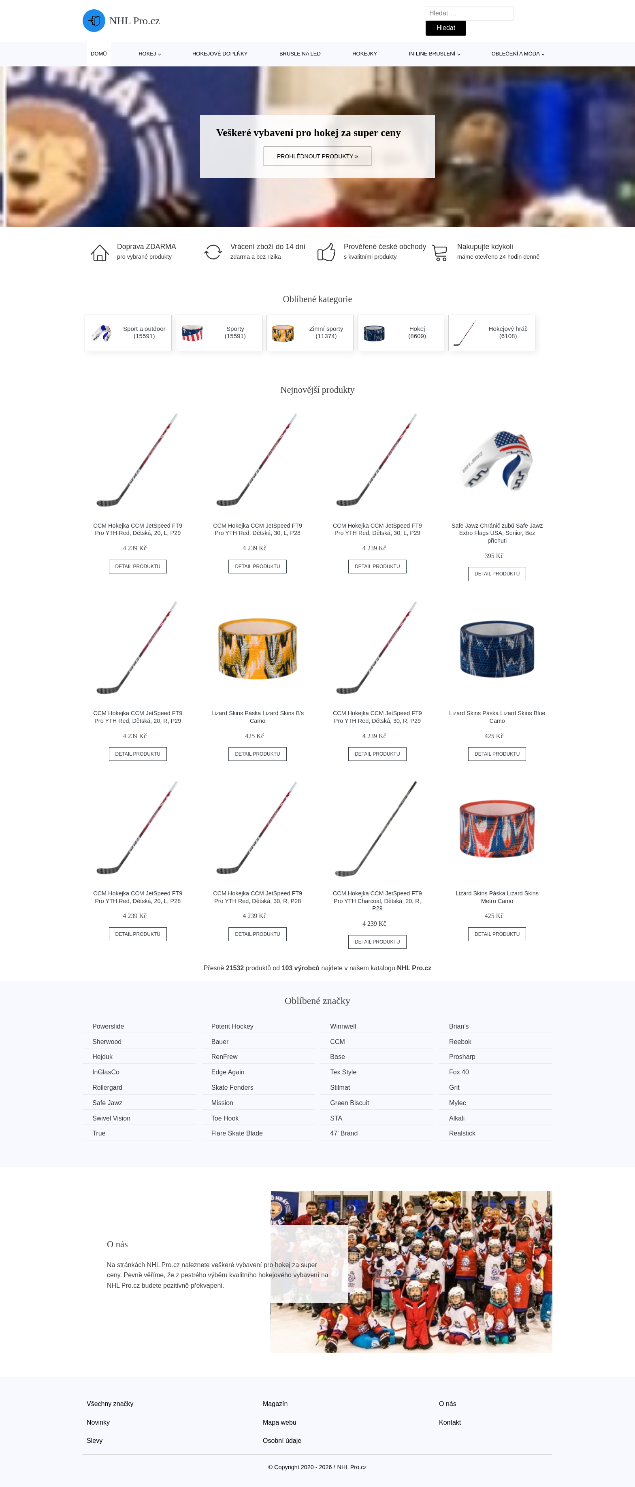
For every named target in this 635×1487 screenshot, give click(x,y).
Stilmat (344, 1087)
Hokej (147, 54)
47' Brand (347, 1132)
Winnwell (347, 1026)
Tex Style (347, 1072)
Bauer (222, 1041)
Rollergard (108, 1087)
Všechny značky (110, 1403)
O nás (447, 1403)
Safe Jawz (108, 1102)
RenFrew (226, 1056)
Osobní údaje (282, 1440)
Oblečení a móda (516, 54)
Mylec (462, 1102)
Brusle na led (300, 54)
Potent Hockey (234, 1026)
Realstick (467, 1132)
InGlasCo (106, 1072)
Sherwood (107, 1041)
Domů (99, 54)
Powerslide (108, 1026)
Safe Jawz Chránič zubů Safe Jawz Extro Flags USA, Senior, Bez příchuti (497, 533)
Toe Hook (227, 1117)
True (99, 1132)
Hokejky (364, 54)
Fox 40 (464, 1072)
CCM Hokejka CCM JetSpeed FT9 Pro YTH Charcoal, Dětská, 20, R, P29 (377, 901)
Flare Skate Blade (239, 1132)
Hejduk (103, 1056)
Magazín (275, 1403)
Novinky (98, 1421)
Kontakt (450, 1421)
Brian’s (464, 1026)
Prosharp (467, 1056)
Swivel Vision (112, 1117)
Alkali (462, 1117)
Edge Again (230, 1072)
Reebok (465, 1041)
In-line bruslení (432, 54)
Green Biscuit (353, 1102)
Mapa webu (279, 1421)
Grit (459, 1087)
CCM (341, 1041)
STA (340, 1117)
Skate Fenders (234, 1087)
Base (341, 1056)
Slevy (94, 1440)
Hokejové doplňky (220, 54)
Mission (224, 1102)
